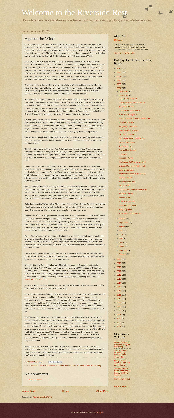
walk (92, 366)
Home (65, 391)
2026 (119, 68)
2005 (119, 318)
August (122, 226)
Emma (120, 40)
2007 (119, 311)
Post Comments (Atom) (42, 397)
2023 (119, 80)
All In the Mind (124, 197)
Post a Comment (35, 380)
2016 (119, 275)
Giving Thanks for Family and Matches (134, 118)
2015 (119, 279)
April (121, 242)
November (123, 95)
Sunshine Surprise (126, 170)
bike (46, 366)
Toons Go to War (125, 178)
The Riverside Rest (122, 379)
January (122, 254)
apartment (35, 366)
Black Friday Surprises (128, 114)
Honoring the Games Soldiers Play (133, 190)
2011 (119, 295)
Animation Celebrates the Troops (132, 174)
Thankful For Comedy (127, 150)
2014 (119, 283)
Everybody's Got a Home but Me (132, 103)
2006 (119, 315)
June (121, 234)
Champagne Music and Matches (132, 138)
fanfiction (60, 366)
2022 (119, 84)
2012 (119, 291)
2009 (119, 303)
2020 (119, 259)
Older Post (102, 391)
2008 (119, 307)
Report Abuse (121, 386)
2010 (119, 299)
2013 (119, 287)
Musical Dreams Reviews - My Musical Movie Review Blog (120, 353)
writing (98, 366)
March (122, 246)
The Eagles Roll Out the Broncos (132, 162)
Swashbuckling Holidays (129, 130)
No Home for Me (125, 146)
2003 (119, 326)
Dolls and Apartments (127, 205)
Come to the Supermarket (129, 110)
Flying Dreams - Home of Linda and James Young (122, 362)
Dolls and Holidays (126, 122)
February (123, 250)
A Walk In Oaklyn (126, 194)
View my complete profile (124, 53)
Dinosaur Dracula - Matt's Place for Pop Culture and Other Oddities (122, 372)
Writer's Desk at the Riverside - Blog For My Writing (122, 344)
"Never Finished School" (35, 279)
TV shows (81, 366)
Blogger (99, 412)
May (121, 238)
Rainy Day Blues (125, 209)
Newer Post (28, 391)
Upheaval (122, 154)
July (121, 230)
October (122, 218)
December (123, 91)
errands (52, 366)
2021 (119, 88)
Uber (88, 366)
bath (42, 366)
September (124, 222)
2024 (119, 76)
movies (68, 366)
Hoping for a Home (126, 106)
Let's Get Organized (127, 134)
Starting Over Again (127, 142)
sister (74, 366)
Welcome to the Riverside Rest (74, 12)
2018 (119, 267)
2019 (119, 263)
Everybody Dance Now (128, 126)
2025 (119, 72)
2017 (119, 271)
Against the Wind (126, 158)
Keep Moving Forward (128, 99)
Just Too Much (125, 186)
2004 (119, 322)
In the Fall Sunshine (127, 201)
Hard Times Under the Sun (129, 213)
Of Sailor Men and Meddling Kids (132, 166)
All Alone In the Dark (127, 182)
